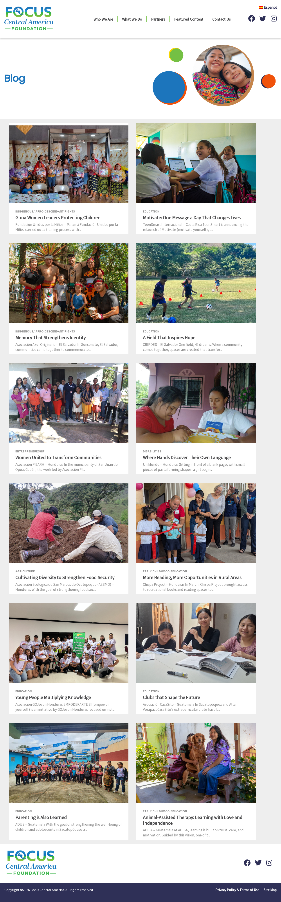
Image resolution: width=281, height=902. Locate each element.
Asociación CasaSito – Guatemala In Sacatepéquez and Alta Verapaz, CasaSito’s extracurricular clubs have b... (189, 707)
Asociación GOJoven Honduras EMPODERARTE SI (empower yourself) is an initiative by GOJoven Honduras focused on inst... (65, 707)
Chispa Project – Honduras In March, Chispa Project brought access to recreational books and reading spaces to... (195, 587)
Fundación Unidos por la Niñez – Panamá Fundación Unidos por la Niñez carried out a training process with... (66, 227)
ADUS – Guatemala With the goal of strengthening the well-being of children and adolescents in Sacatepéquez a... (68, 827)
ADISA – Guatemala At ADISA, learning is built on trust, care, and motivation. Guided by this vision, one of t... (193, 833)
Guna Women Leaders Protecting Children (58, 217)
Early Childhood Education (165, 571)
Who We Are (103, 19)
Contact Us (221, 19)
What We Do (132, 19)
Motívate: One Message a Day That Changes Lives (192, 217)
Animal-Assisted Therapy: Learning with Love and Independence (192, 820)
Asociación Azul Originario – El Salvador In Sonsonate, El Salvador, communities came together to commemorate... (66, 347)
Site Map (270, 890)
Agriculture (25, 571)
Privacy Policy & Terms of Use (237, 890)
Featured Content (188, 19)
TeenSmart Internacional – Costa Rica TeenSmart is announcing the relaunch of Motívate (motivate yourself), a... (196, 227)
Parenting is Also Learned (41, 817)
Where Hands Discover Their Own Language (187, 457)
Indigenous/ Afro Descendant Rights (45, 211)
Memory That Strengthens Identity (50, 337)
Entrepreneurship (30, 451)
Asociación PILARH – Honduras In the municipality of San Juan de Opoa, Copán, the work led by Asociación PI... (66, 467)
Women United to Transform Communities (58, 457)
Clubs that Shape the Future (171, 697)
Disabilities (152, 451)
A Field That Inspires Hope (169, 337)
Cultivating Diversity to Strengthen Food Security (64, 577)
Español (268, 7)
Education (151, 211)
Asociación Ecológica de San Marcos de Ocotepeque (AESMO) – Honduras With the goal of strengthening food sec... (64, 587)
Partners (158, 19)
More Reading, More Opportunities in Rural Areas (192, 577)
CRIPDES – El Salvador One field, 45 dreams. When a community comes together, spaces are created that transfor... (192, 347)
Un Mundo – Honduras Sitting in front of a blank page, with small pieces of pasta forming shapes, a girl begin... (194, 467)
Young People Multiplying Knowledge (53, 697)
